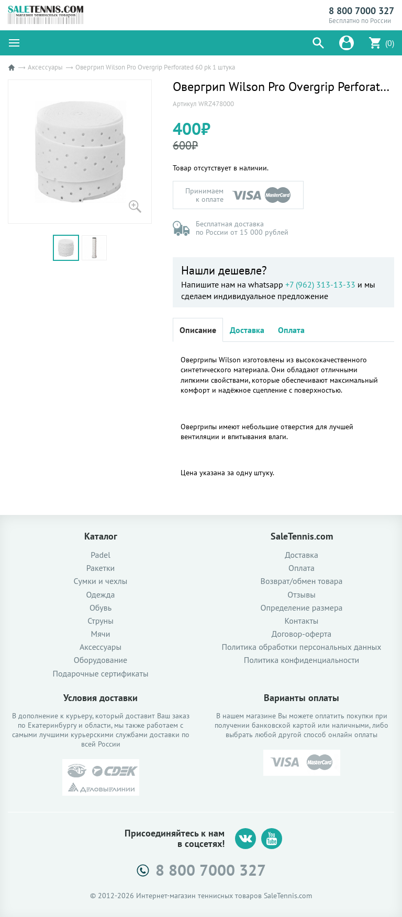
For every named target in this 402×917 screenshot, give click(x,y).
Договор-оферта (301, 634)
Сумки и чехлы (101, 581)
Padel (100, 555)
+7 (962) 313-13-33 (320, 284)
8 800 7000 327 (361, 11)
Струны (100, 621)
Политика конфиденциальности (302, 660)
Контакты (302, 621)
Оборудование (100, 660)
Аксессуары (45, 67)
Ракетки (100, 568)
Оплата (291, 330)
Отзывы (301, 595)
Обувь (100, 608)
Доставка (247, 330)
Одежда (100, 595)
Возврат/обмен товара (302, 581)
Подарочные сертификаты (101, 674)
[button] (318, 43)
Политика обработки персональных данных (301, 647)
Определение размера (301, 608)
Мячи (100, 634)
